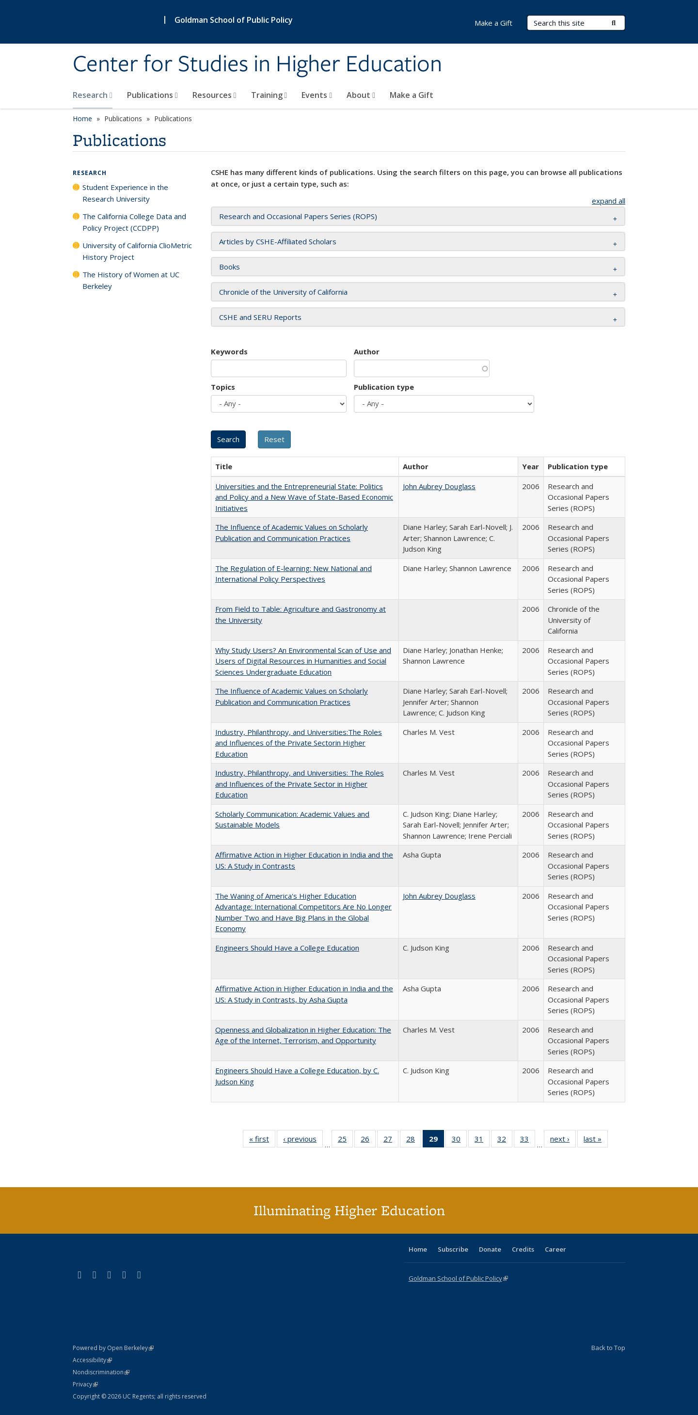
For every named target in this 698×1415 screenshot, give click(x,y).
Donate (490, 1249)
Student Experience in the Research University (125, 193)
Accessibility (92, 1360)
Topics (223, 387)
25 (345, 1140)
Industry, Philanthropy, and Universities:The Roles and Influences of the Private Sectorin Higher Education (298, 743)
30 (459, 1140)
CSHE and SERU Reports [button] (260, 317)
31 (482, 1140)
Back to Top (608, 1347)
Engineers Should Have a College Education (287, 948)
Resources (214, 95)
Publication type (384, 387)
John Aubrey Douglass (439, 486)
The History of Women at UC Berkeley (130, 280)
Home (82, 118)
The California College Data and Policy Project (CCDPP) (134, 222)
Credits (523, 1249)
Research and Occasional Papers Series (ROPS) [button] (298, 216)
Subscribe (453, 1249)
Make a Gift (411, 95)
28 (413, 1140)
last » (596, 1140)
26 (368, 1140)
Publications (152, 95)
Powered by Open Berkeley (113, 1348)
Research (92, 95)
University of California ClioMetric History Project (137, 251)
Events (316, 95)
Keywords (229, 351)
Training (269, 95)
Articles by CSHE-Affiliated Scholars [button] (277, 241)
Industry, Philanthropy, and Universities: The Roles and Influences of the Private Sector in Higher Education (299, 783)
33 (527, 1140)
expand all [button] (608, 201)
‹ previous (303, 1140)
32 (504, 1140)
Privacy (85, 1384)
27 (390, 1140)
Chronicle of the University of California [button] (283, 292)
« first (262, 1140)
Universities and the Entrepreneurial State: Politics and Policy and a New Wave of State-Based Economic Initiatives (304, 497)
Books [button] (229, 266)
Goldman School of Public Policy (233, 20)
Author (367, 351)
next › (563, 1140)
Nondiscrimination (101, 1372)
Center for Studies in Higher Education (257, 64)
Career (555, 1249)
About (361, 95)
